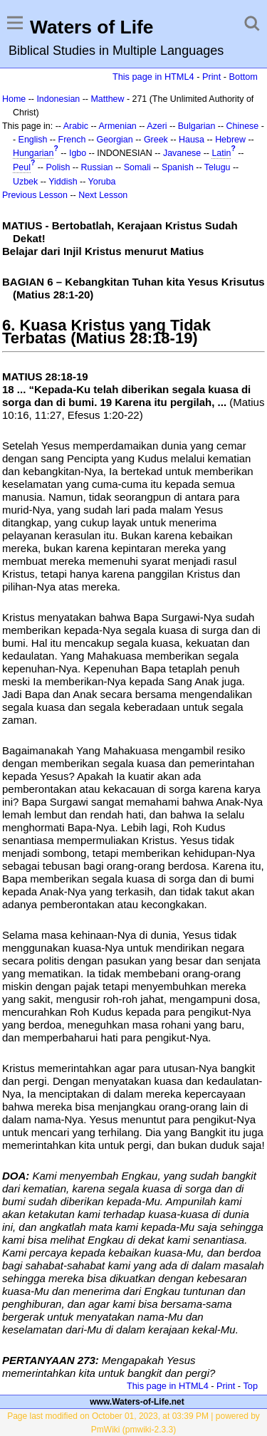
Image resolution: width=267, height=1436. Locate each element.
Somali (137, 167)
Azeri (157, 126)
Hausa (191, 140)
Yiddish (62, 182)
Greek (156, 140)
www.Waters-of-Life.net (137, 1402)
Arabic (75, 126)
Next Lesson (102, 195)
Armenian (118, 126)
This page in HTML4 (153, 76)
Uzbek (25, 182)
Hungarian (33, 153)
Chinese (242, 126)
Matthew (107, 99)
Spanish (178, 167)
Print (211, 76)
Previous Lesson (35, 195)
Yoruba (102, 182)
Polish (58, 167)
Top (250, 1385)
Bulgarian (197, 126)
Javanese (182, 153)
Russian (97, 167)
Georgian (115, 140)
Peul (22, 167)
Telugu (217, 167)
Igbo (77, 153)
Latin (221, 153)
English (33, 140)
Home (14, 99)
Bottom (243, 76)
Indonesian (58, 99)
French (72, 140)
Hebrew (230, 140)
